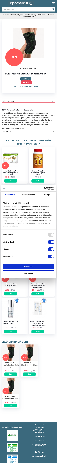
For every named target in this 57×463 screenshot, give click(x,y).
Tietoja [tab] (47, 195)
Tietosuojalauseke (39, 431)
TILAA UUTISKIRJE (39, 436)
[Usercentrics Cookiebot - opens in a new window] (44, 188)
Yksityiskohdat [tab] (28, 195)
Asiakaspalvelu (39, 440)
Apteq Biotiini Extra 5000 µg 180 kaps (11, 285)
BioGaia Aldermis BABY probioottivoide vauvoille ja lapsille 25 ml (37, 323)
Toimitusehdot (39, 429)
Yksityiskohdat (8, 101)
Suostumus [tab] (10, 195)
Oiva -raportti (39, 425)
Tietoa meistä (39, 427)
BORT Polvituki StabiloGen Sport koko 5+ (29, 365)
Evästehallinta (39, 432)
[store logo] (21, 3)
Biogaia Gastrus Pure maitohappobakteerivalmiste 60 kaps (38, 285)
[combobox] (28, 9)
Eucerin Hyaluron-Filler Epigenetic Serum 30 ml (10, 322)
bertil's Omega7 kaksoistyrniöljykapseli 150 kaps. (10, 172)
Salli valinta (28, 273)
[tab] (28, 101)
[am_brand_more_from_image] (10, 360)
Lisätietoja (6, 131)
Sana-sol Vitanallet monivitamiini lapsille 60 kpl (38, 172)
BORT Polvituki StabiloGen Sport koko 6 (10, 397)
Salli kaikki (28, 266)
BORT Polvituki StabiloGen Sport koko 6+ (10, 365)
